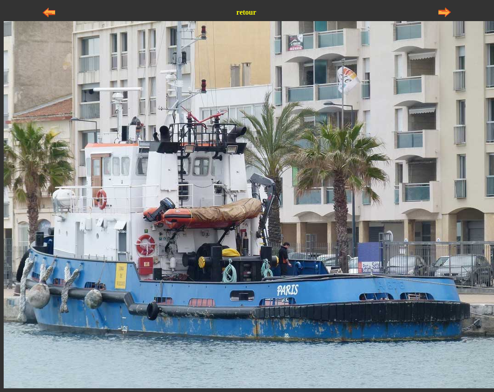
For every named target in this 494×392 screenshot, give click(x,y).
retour (246, 12)
